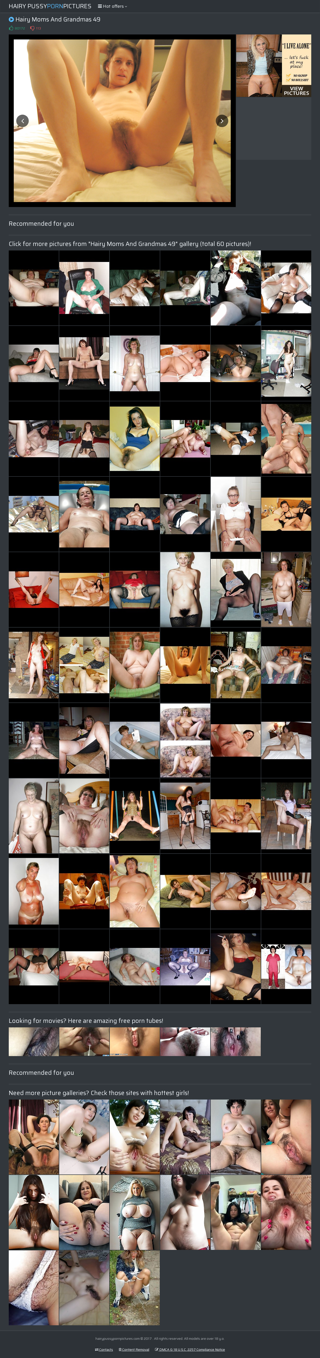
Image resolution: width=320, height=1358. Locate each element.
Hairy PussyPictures (50, 6)
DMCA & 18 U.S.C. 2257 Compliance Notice (190, 1349)
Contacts (104, 1349)
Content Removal (134, 1349)
